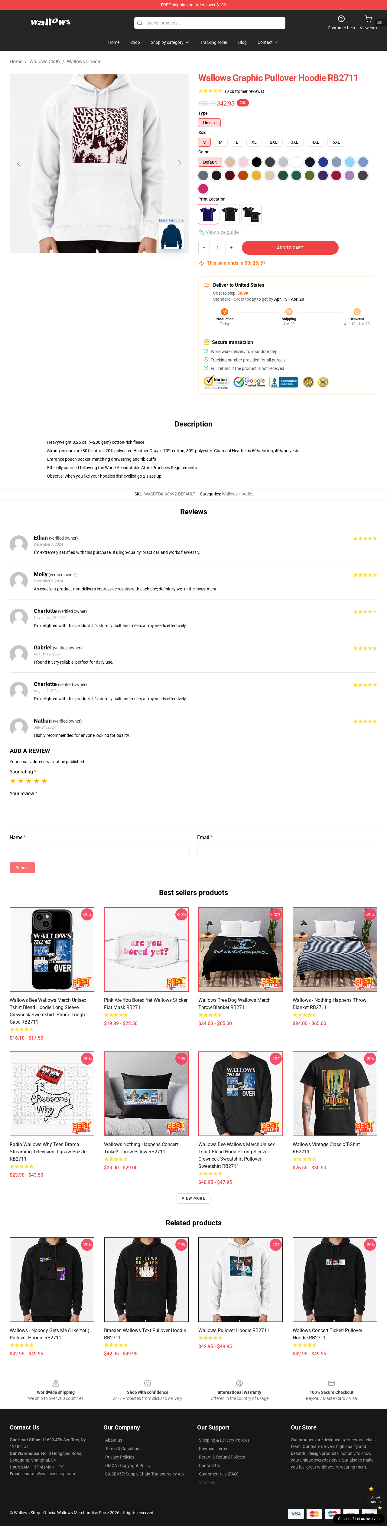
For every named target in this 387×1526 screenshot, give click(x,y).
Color (203, 151)
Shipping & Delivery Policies (224, 1440)
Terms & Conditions (123, 1448)
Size (202, 132)
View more (193, 1198)
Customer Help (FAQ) (219, 1474)
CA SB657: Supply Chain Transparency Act (144, 1474)
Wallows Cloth (44, 61)
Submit (22, 867)
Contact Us (209, 1465)
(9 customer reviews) (244, 91)
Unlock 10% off (375, 1500)
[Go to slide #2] (99, 267)
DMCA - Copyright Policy (128, 1465)
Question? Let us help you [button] (359, 1519)
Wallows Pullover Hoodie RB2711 (233, 1330)
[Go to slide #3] (130, 267)
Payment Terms (213, 1448)
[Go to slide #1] (67, 267)
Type (203, 113)
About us (113, 1440)
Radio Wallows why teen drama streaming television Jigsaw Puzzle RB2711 (48, 1152)
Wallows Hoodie (84, 61)
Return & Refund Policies (222, 1457)
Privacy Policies (119, 1457)
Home (16, 61)
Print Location (212, 199)
